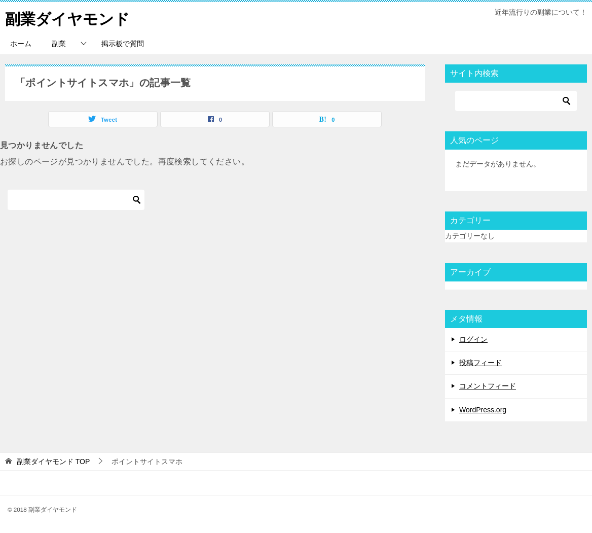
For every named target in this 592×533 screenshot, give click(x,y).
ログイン (473, 339)
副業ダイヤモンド (67, 17)
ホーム (20, 43)
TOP (53, 461)
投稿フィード (480, 363)
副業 (59, 43)
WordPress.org (482, 409)
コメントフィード (487, 386)
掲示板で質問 (122, 43)
